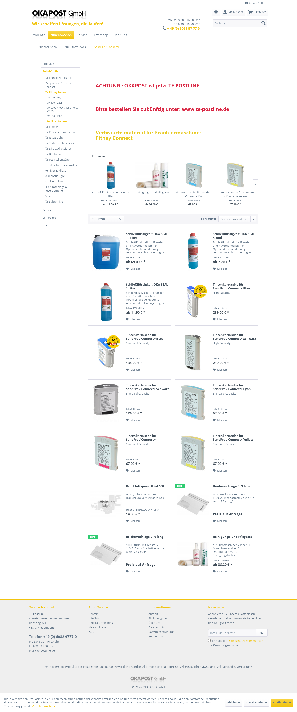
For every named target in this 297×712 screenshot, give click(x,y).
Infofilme (94, 618)
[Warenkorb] (257, 12)
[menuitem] (240, 23)
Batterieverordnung (161, 632)
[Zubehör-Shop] (61, 35)
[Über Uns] (120, 35)
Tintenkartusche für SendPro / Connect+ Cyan (194, 194)
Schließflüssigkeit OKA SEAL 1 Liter (110, 194)
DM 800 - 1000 (54, 116)
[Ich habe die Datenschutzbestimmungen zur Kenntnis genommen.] (209, 640)
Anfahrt (153, 614)
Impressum (155, 636)
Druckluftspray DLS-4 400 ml (147, 486)
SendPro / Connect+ (57, 121)
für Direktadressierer (58, 148)
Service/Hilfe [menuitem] (255, 3)
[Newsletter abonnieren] (262, 633)
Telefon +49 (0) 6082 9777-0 (53, 636)
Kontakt (93, 614)
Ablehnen (233, 702)
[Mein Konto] (233, 12)
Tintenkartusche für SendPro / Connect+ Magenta (141, 437)
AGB (91, 632)
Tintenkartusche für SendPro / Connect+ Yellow (235, 194)
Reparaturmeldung (101, 623)
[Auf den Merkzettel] (133, 269)
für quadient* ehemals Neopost (59, 85)
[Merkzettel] (216, 12)
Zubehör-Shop (52, 71)
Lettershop (49, 217)
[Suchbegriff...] (240, 23)
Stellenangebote (158, 618)
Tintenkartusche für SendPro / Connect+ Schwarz (234, 337)
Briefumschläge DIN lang (231, 486)
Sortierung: (208, 219)
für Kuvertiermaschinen (60, 132)
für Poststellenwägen (58, 159)
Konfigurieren (282, 702)
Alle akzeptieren (256, 702)
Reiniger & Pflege (55, 170)
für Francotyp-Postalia (58, 78)
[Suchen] (263, 23)
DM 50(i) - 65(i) (54, 97)
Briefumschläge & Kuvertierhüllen (56, 188)
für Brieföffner (54, 154)
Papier (49, 196)
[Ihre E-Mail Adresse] (232, 633)
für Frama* (52, 126)
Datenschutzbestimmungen (245, 641)
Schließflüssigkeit (55, 176)
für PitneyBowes (55, 92)
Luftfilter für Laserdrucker (61, 165)
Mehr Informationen (44, 706)
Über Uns (49, 225)
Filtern (98, 219)
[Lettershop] (100, 35)
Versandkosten (98, 627)
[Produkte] (38, 35)
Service (47, 210)
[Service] (82, 35)
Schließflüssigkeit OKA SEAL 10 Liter (147, 236)
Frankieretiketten (55, 181)
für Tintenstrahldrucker (59, 143)
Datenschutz (156, 627)
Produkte (48, 64)
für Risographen (55, 137)
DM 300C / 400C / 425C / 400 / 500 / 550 (62, 109)
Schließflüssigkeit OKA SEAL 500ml (234, 236)
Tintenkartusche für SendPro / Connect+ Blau (231, 286)
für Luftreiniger (54, 201)
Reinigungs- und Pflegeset (152, 192)
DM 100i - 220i (54, 102)
